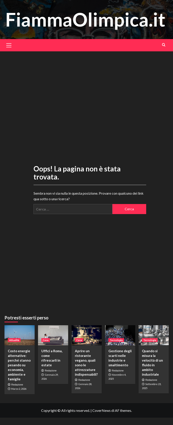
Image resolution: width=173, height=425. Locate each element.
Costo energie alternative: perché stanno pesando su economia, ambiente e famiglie (19, 365)
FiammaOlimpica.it (85, 19)
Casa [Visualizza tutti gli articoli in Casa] (46, 340)
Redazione (17, 384)
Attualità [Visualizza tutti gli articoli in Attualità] (14, 340)
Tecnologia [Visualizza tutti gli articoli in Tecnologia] (116, 340)
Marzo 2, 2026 (18, 388)
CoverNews (101, 410)
